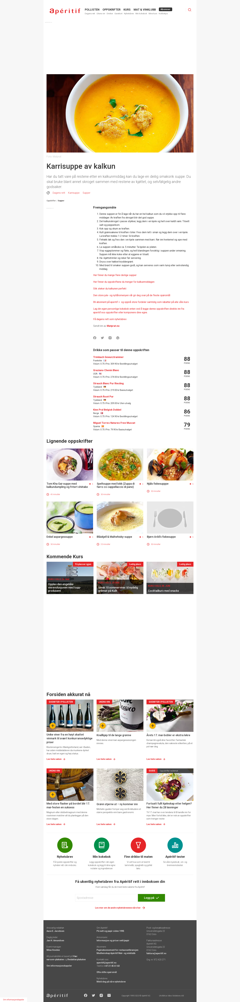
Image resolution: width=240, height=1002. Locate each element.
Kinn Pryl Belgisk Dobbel (107, 409)
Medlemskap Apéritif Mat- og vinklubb (116, 953)
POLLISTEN (92, 9)
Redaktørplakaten (77, 959)
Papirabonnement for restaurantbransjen (117, 950)
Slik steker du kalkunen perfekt (109, 288)
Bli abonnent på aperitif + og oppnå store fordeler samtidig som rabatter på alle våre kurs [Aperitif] (141, 302)
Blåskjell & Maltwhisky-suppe (114, 536)
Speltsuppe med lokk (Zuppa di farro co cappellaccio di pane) (116, 485)
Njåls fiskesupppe (158, 483)
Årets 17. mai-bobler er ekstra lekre (168, 735)
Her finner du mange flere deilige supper (115, 275)
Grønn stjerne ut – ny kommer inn (117, 804)
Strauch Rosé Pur (103, 396)
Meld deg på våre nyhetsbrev (111, 981)
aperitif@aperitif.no (106, 962)
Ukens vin (101, 13)
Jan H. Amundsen (55, 940)
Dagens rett (90, 13)
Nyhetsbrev (129, 13)
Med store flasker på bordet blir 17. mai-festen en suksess (68, 805)
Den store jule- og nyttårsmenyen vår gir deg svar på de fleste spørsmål (131, 295)
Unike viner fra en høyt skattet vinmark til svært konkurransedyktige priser (69, 738)
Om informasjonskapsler (59, 966)
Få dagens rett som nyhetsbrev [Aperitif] (110, 319)
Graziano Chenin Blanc (106, 370)
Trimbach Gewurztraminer (108, 357)
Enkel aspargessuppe (60, 536)
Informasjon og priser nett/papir (113, 940)
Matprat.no (113, 325)
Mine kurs (153, 13)
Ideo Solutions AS (176, 996)
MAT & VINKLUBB (145, 9)
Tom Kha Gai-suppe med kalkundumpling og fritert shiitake (67, 485)
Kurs (127, 9)
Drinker (110, 13)
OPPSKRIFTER (111, 9)
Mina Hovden (53, 950)
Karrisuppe (74, 192)
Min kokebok (141, 13)
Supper (86, 192)
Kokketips (163, 13)
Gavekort (118, 13)
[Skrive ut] (117, 337)
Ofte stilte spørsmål (107, 972)
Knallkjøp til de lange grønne (114, 735)
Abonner (166, 9)
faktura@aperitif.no (156, 953)
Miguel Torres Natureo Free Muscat (114, 422)
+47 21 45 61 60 (112, 966)
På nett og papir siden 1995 (110, 931)
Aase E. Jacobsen (55, 931)
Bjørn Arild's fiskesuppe (161, 536)
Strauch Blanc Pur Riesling (108, 383)
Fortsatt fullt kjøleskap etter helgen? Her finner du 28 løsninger (169, 805)
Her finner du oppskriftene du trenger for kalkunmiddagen (123, 281)
